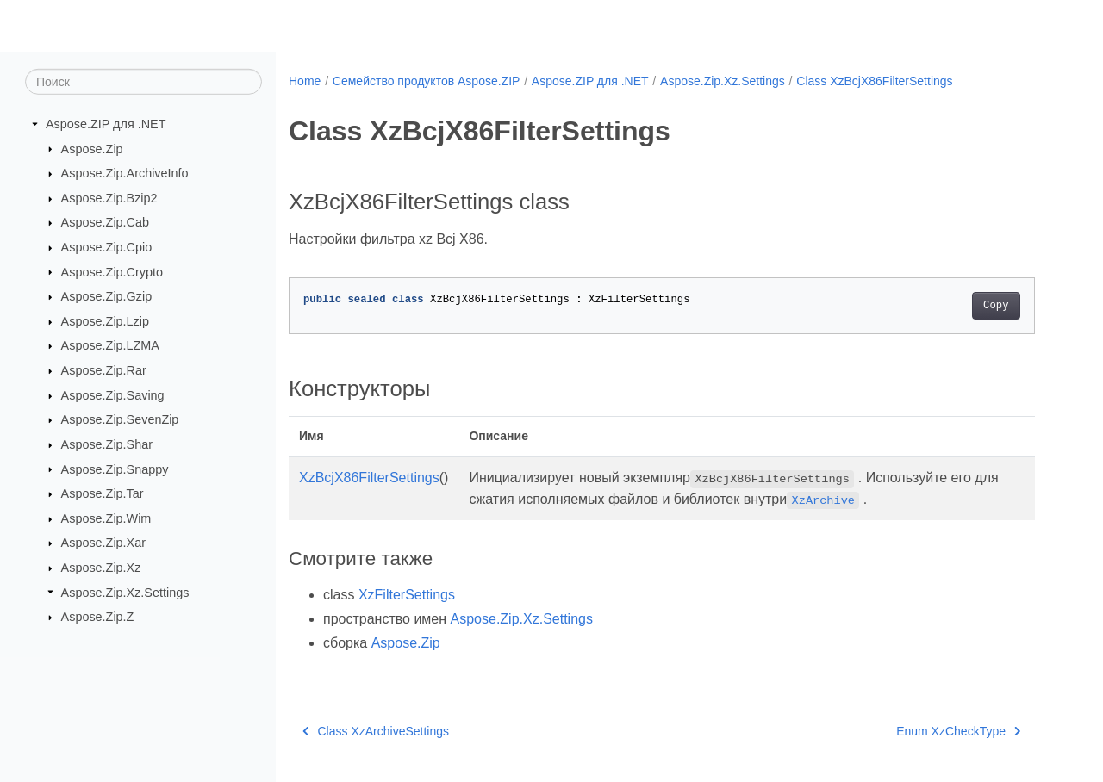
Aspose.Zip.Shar (107, 444)
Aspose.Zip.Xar (103, 542)
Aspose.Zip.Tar (102, 493)
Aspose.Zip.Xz (101, 567)
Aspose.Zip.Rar (103, 370)
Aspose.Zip (92, 148)
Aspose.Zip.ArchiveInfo (125, 173)
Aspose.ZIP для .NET (106, 124)
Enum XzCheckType (958, 731)
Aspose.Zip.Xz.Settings (125, 592)
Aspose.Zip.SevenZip (120, 419)
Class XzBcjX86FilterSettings (874, 81)
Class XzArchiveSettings (375, 731)
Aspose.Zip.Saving (113, 395)
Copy (995, 306)
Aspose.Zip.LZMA (110, 345)
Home (305, 81)
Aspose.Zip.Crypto (112, 271)
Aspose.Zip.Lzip (105, 321)
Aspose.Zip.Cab (105, 222)
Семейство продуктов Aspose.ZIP (426, 81)
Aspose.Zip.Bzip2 (109, 198)
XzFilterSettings (406, 594)
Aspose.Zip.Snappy (115, 468)
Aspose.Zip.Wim (106, 518)
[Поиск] (143, 82)
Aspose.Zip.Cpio (107, 247)
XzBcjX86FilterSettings (369, 477)
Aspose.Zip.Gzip (107, 296)
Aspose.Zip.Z (97, 617)
